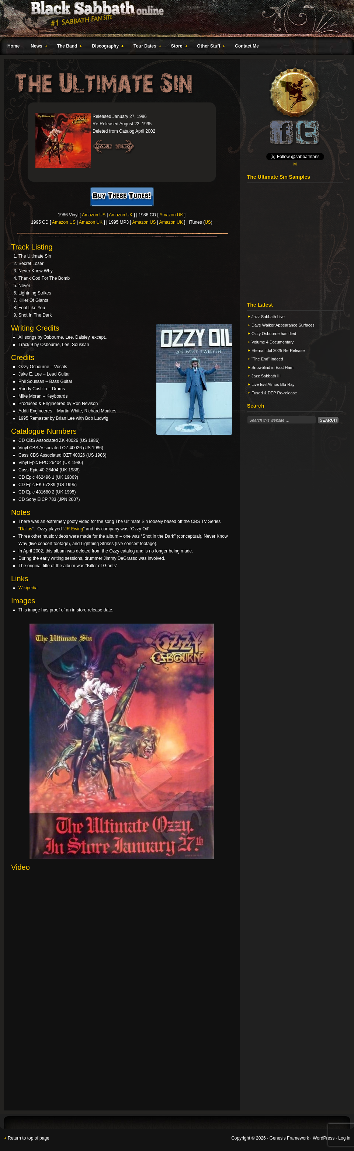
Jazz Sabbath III (266, 376)
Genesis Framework (289, 1138)
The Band (68, 47)
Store (177, 47)
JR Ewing (74, 528)
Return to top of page (28, 1138)
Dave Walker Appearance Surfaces (283, 325)
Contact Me (247, 46)
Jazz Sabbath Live (268, 316)
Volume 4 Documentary (272, 342)
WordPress (323, 1138)
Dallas (26, 528)
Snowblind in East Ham (272, 367)
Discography (106, 47)
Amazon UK (120, 214)
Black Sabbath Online (173, 18)
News (37, 47)
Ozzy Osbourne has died (273, 333)
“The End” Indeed (267, 359)
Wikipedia (28, 587)
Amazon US (93, 214)
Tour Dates (146, 47)
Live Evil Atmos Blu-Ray (273, 384)
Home (13, 46)
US (208, 222)
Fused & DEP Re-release (274, 393)
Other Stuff (210, 47)
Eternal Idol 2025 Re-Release (278, 350)
